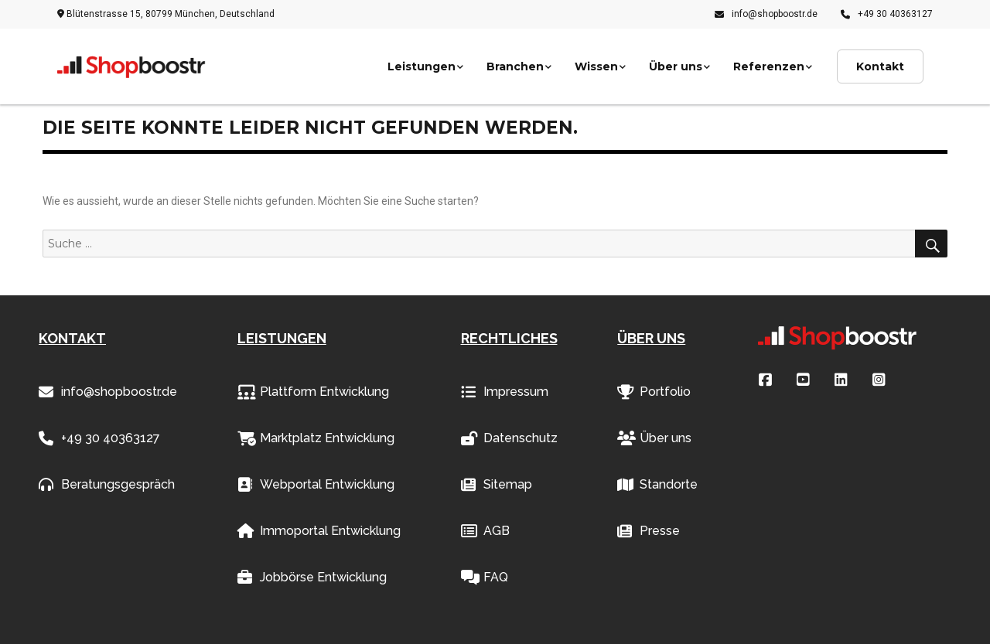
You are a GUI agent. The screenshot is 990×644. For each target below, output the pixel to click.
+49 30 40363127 (887, 14)
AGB (485, 531)
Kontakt (880, 66)
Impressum (504, 392)
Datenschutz (509, 438)
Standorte (657, 484)
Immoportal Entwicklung (319, 531)
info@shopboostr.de (766, 14)
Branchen (515, 66)
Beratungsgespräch (107, 484)
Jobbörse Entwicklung (312, 577)
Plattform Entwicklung (313, 392)
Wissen (596, 66)
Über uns (675, 66)
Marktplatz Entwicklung (315, 438)
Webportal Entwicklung (315, 484)
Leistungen (421, 66)
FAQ (484, 577)
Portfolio (654, 392)
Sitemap (496, 484)
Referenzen (768, 66)
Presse (648, 531)
